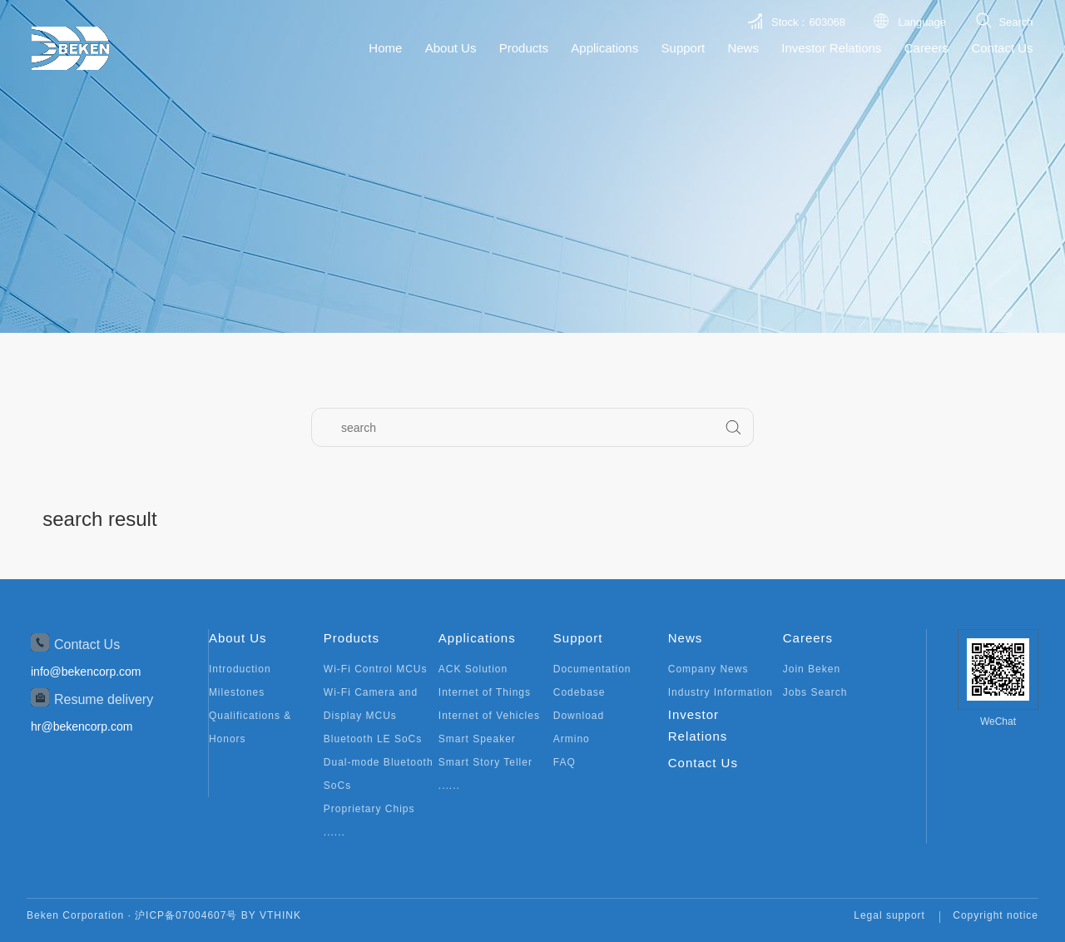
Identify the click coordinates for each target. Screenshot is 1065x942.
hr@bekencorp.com (81, 726)
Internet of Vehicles (489, 715)
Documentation (592, 669)
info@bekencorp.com (86, 671)
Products (523, 48)
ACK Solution (473, 669)
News (743, 48)
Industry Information (720, 692)
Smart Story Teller (485, 762)
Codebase (579, 692)
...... (334, 832)
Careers (926, 48)
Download (578, 715)
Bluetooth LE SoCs (373, 739)
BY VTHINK (271, 915)
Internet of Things (484, 692)
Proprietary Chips (369, 809)
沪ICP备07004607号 (186, 915)
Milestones (237, 692)
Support (683, 48)
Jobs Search (815, 692)
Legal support (889, 915)
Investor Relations (831, 48)
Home (385, 48)
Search (1015, 22)
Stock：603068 (808, 22)
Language (922, 22)
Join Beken (811, 669)
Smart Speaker (477, 739)
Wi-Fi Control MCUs (376, 669)
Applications (604, 48)
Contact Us (1002, 48)
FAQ (564, 762)
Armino (571, 739)
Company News (708, 669)
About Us (451, 48)
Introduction (240, 669)
